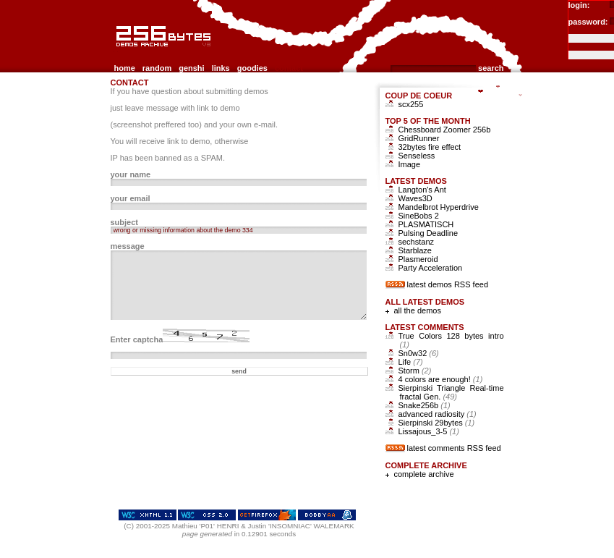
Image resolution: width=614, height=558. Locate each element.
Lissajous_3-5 (428, 431)
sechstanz (416, 241)
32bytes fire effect (429, 147)
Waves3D (415, 198)
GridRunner (419, 138)
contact (289, 68)
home (124, 68)
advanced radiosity (437, 414)
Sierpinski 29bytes (436, 422)
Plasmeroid (418, 259)
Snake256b (424, 405)
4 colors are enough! (440, 379)
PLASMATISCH (426, 224)
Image (409, 164)
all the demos (417, 310)
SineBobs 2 (418, 215)
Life (410, 362)
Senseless (416, 155)
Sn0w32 (418, 353)
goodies (252, 68)
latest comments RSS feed (454, 448)
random (156, 68)
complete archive (424, 474)
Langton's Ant (422, 189)
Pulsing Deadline (428, 233)
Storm (415, 370)
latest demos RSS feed (448, 284)
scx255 (411, 104)
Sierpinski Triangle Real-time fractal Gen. (451, 392)
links (221, 68)
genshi (191, 68)
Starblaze (415, 250)
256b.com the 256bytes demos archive (117, 52)
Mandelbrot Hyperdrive (438, 207)
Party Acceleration (430, 267)
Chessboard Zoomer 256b (444, 129)
